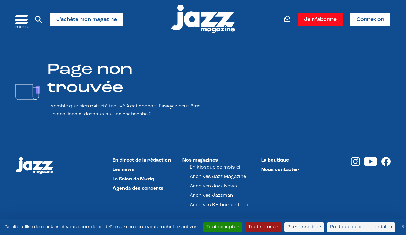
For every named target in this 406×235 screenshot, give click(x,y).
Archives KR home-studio (220, 205)
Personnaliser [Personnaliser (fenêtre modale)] (304, 227)
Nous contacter (280, 169)
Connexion (370, 19)
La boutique (275, 160)
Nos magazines (200, 160)
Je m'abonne (320, 19)
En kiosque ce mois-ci (215, 167)
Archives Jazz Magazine (218, 176)
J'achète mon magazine (86, 19)
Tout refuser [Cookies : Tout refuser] (263, 227)
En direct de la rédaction (142, 160)
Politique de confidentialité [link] (361, 227)
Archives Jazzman (211, 195)
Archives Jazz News (213, 186)
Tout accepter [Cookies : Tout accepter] (222, 227)
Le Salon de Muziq (133, 179)
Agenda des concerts (138, 188)
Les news (123, 169)
